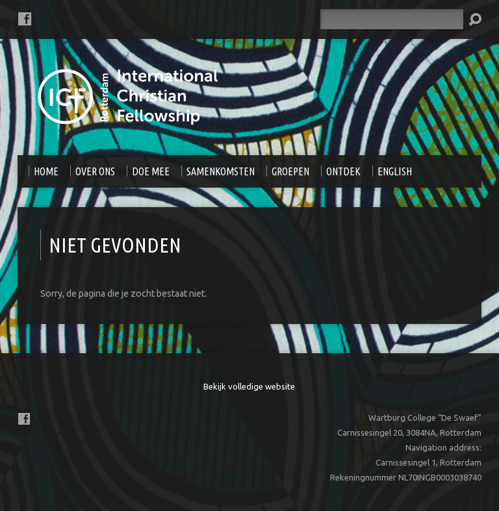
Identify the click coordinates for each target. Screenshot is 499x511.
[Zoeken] (391, 19)
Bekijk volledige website (249, 386)
